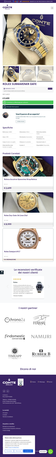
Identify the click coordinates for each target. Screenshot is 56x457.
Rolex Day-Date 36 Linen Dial (16, 215)
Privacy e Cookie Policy (13, 447)
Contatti (5, 414)
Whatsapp (41, 382)
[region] (19, 444)
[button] (52, 39)
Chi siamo (5, 412)
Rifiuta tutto (18, 451)
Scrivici (49, 382)
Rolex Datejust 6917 (12, 251)
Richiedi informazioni (13, 107)
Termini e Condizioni (8, 416)
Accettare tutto (28, 451)
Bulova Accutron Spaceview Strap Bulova (20, 179)
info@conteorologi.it (11, 401)
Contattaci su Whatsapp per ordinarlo (17, 102)
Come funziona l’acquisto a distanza (11, 428)
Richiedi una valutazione (9, 426)
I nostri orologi (6, 430)
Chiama (33, 382)
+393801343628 (20, 121)
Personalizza (9, 451)
